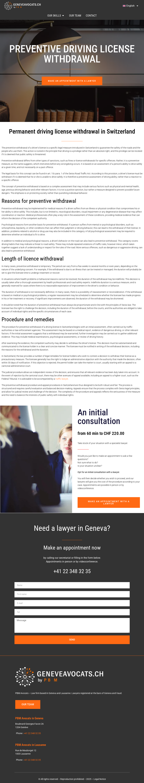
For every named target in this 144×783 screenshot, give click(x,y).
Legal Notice (100, 776)
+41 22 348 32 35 (72, 568)
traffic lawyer (61, 378)
